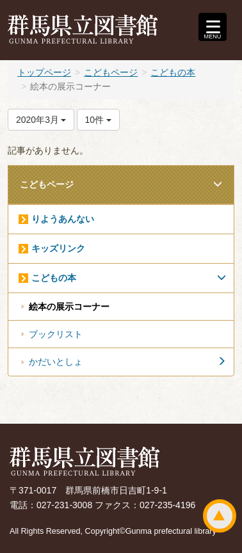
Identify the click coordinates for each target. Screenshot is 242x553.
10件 (98, 120)
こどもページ (111, 72)
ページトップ (219, 516)
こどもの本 (172, 72)
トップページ (44, 72)
